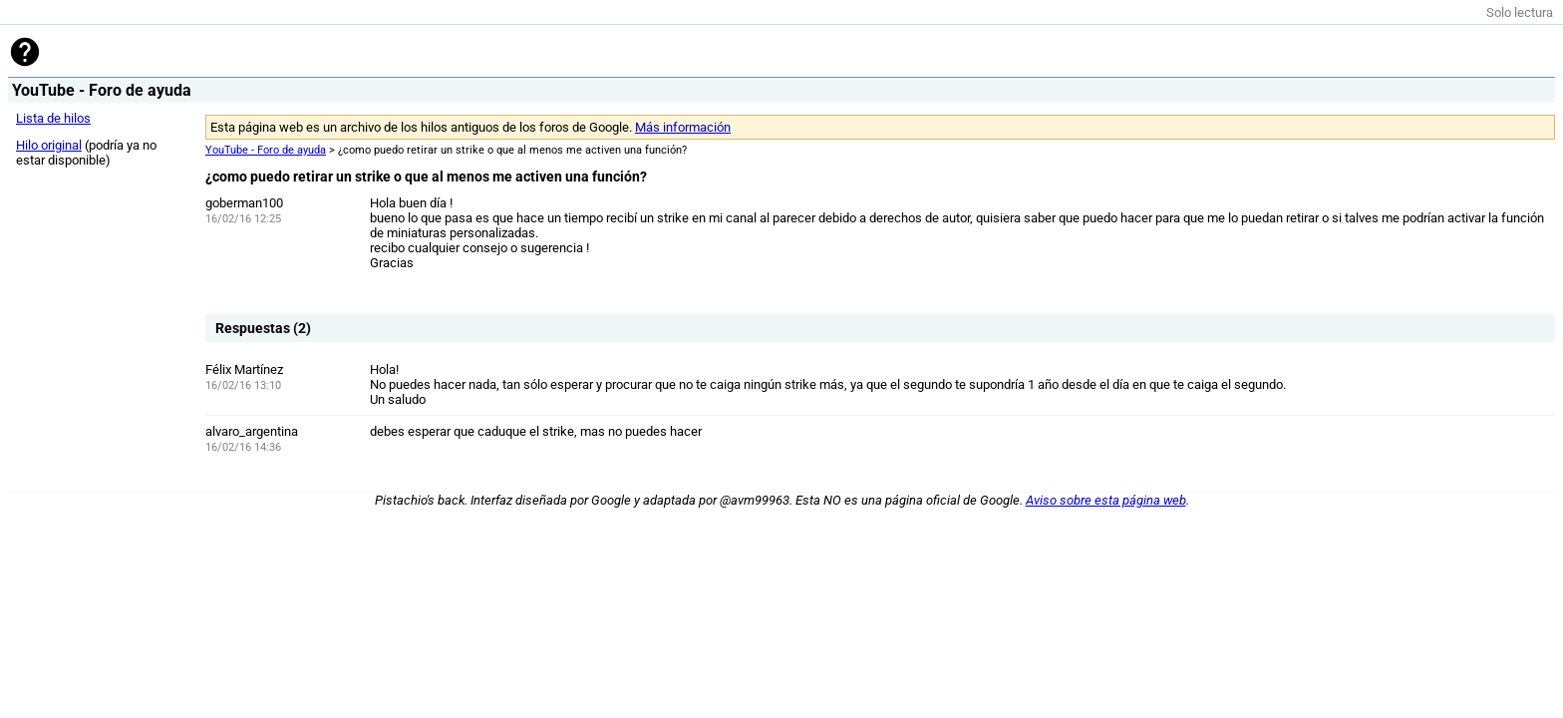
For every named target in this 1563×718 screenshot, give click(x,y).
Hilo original (49, 145)
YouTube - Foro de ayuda (265, 150)
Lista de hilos (53, 118)
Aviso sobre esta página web (1106, 500)
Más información (683, 127)
